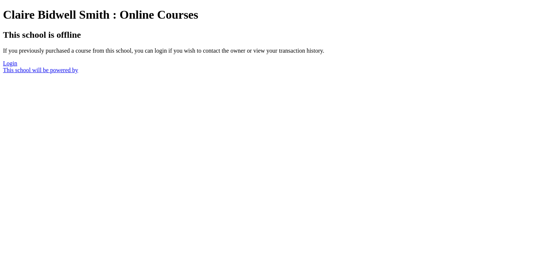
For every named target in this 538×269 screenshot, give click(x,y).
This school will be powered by (40, 70)
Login (10, 63)
